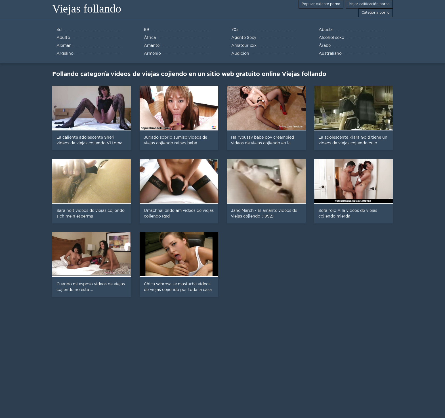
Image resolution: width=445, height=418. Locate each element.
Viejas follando (86, 8)
